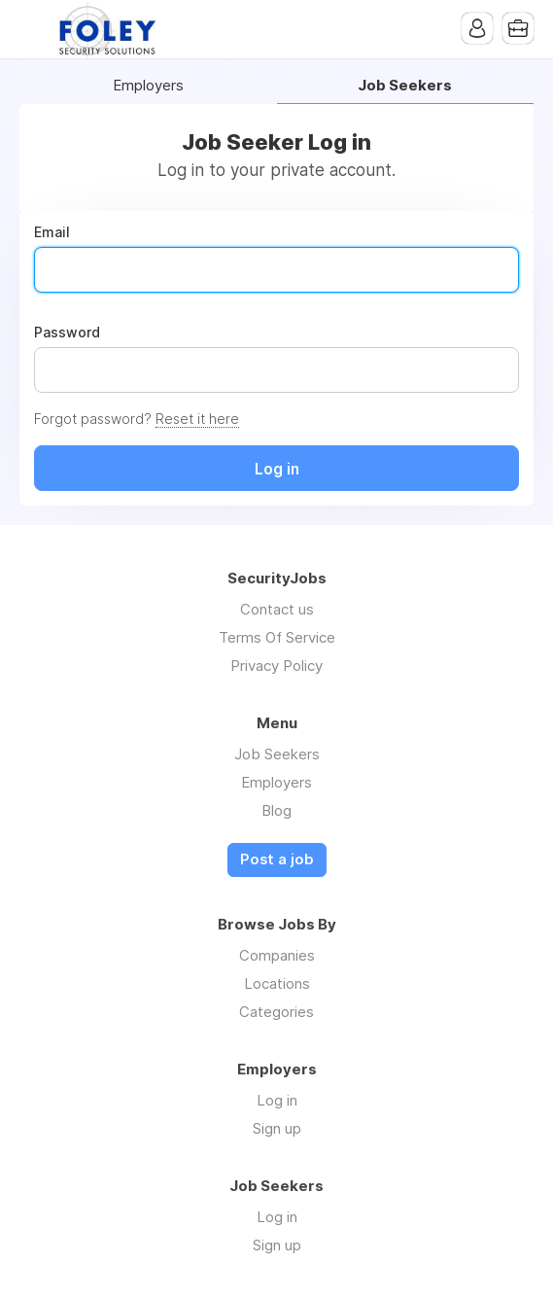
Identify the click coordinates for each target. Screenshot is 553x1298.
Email (52, 232)
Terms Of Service (277, 637)
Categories (276, 1011)
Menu (34, 29)
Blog (276, 810)
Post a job (277, 859)
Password (67, 332)
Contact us (277, 609)
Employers (148, 86)
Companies (277, 955)
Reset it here (197, 418)
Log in (277, 1100)
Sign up (277, 1128)
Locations (277, 983)
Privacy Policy (276, 665)
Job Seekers (277, 754)
